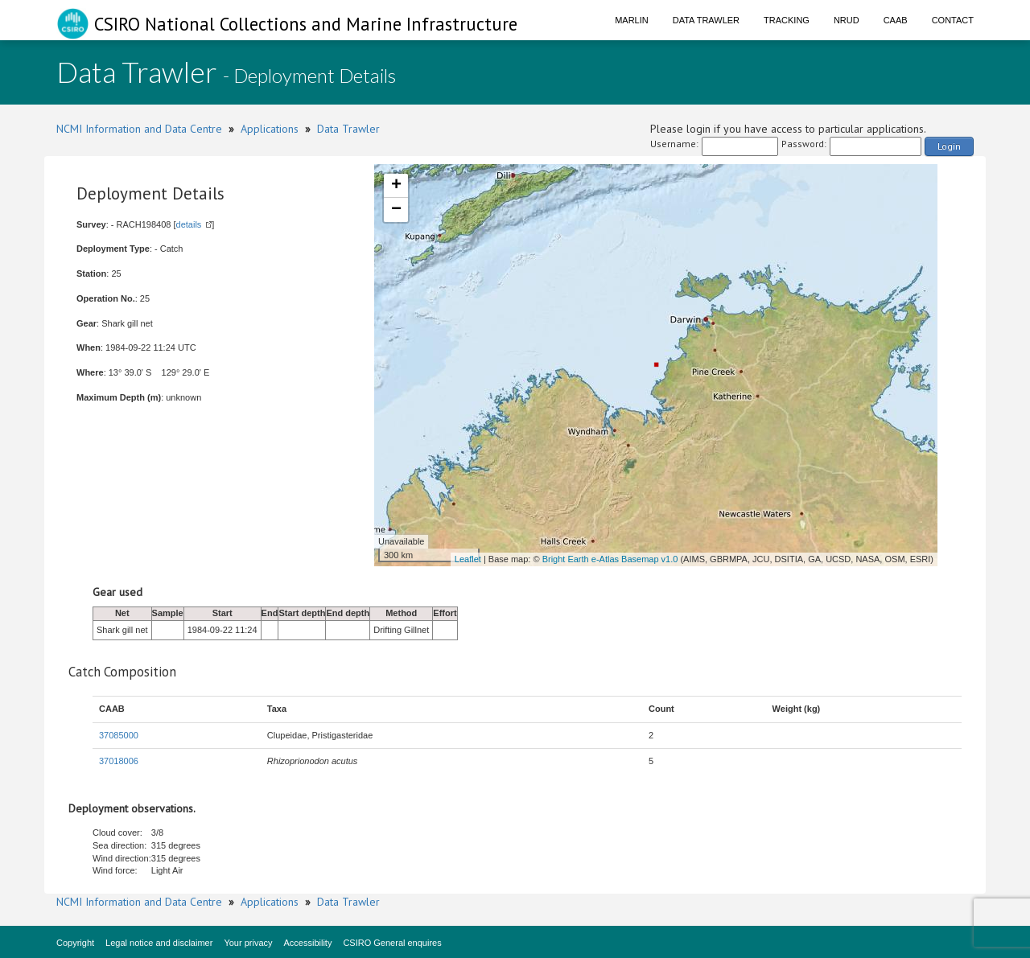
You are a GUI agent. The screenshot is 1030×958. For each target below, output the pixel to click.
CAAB (896, 20)
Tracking (787, 20)
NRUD (846, 20)
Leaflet (468, 559)
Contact (953, 20)
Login (949, 146)
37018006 (118, 761)
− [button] (396, 210)
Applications (270, 128)
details (189, 224)
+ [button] (396, 186)
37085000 (118, 735)
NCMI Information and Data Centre (139, 128)
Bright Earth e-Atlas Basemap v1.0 (610, 559)
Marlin (632, 20)
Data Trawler (706, 20)
